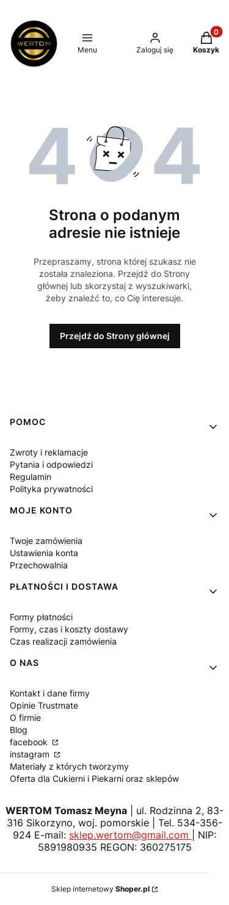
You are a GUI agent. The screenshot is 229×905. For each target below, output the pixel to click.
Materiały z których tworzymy (69, 766)
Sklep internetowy (100, 888)
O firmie (25, 717)
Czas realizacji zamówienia (63, 641)
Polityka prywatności (51, 489)
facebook (30, 742)
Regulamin (30, 476)
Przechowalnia (39, 565)
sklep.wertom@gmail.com (130, 835)
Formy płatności (41, 617)
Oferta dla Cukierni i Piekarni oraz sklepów (94, 778)
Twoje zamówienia (46, 540)
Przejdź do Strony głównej (115, 336)
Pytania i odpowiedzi (51, 464)
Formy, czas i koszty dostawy (69, 629)
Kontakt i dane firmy (50, 693)
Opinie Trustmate (44, 705)
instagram (31, 754)
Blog (18, 729)
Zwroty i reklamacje (49, 452)
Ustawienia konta (44, 553)
